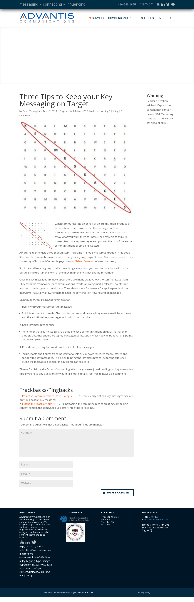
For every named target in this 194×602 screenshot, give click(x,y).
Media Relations (73, 110)
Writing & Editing (109, 110)
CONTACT (145, 4)
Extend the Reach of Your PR (38, 404)
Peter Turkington (31, 110)
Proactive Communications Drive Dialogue (47, 396)
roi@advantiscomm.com (156, 524)
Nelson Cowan (83, 261)
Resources (146, 18)
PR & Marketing (91, 110)
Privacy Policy (144, 597)
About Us (165, 18)
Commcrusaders (120, 18)
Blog (62, 110)
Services (98, 18)
